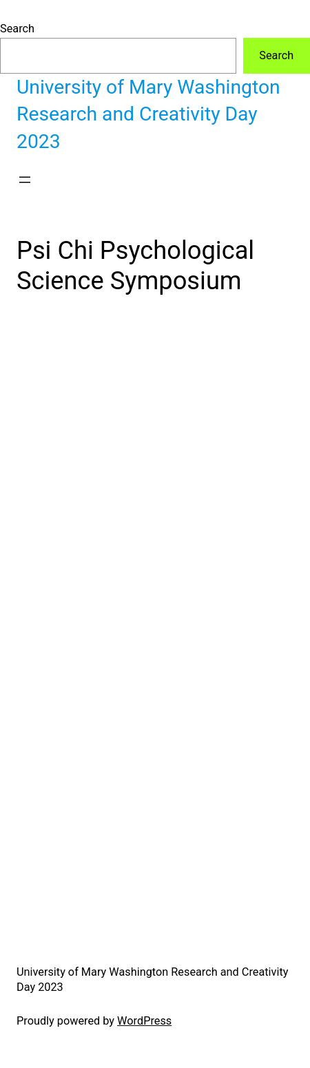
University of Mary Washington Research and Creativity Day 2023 (148, 114)
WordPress (144, 1020)
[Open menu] (25, 179)
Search (17, 28)
